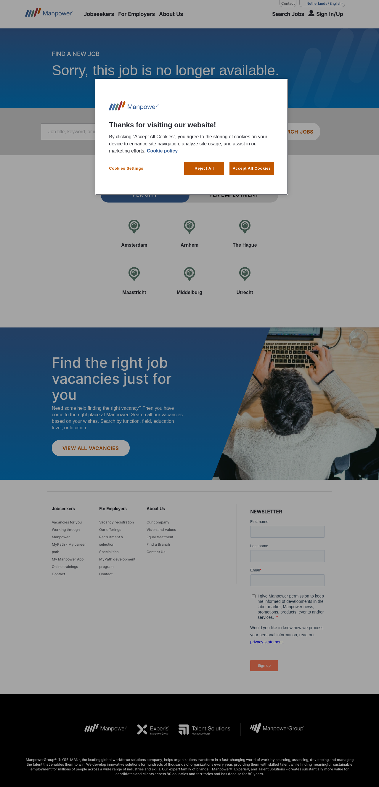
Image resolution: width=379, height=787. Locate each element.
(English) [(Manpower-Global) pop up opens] (322, 3)
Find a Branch (158, 544)
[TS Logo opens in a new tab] (199, 729)
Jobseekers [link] (63, 508)
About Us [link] (156, 508)
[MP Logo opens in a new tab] (101, 729)
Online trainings (65, 566)
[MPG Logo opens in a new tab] (272, 729)
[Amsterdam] (134, 233)
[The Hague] (244, 233)
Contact (58, 574)
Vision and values (161, 529)
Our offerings (110, 529)
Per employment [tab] (233, 195)
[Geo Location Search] (257, 132)
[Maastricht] (134, 281)
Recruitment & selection (111, 541)
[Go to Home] (49, 14)
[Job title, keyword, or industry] (113, 131)
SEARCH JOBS (295, 132)
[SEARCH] (284, 14)
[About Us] (171, 14)
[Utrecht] (244, 281)
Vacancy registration (116, 522)
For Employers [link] (113, 508)
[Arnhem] (189, 233)
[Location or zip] (227, 131)
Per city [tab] (145, 195)
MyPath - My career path (69, 548)
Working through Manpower (66, 533)
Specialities (108, 552)
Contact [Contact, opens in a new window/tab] (288, 3)
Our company (158, 522)
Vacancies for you (67, 522)
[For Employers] (136, 14)
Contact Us (156, 552)
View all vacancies (90, 448)
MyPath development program (117, 563)
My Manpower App (67, 559)
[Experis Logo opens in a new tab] (148, 729)
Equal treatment (160, 537)
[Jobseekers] (99, 14)
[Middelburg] (189, 281)
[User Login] (325, 14)
